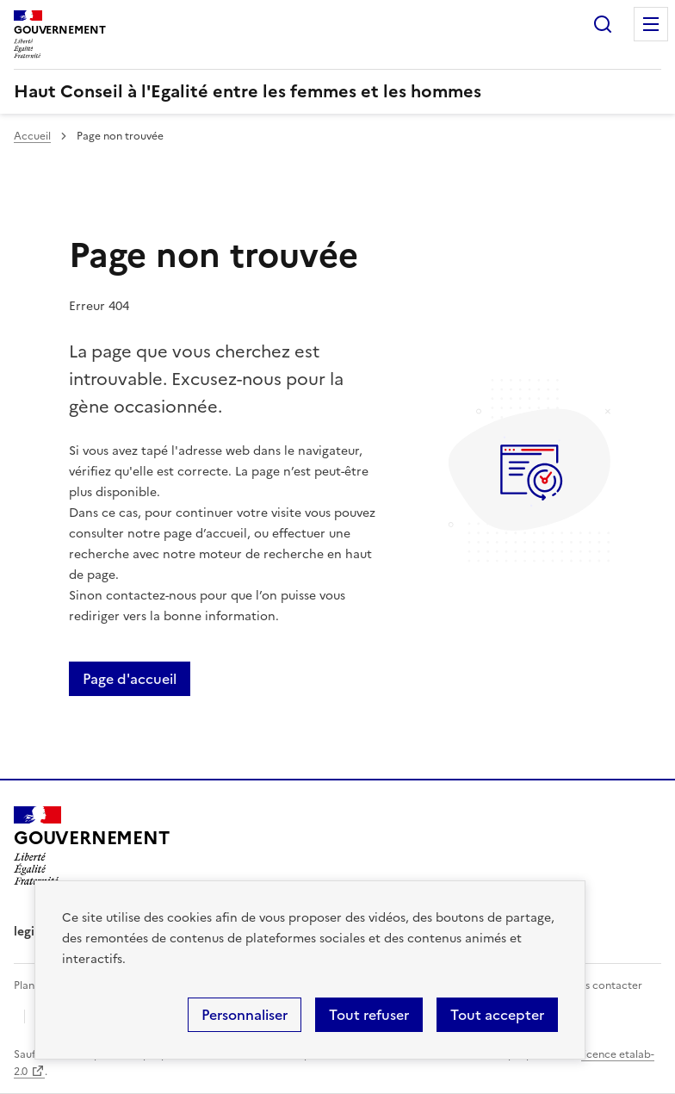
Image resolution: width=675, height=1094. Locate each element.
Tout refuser (369, 1014)
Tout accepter (497, 1014)
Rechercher (602, 24)
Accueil (32, 136)
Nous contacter (603, 985)
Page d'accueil (129, 678)
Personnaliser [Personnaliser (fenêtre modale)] (244, 1014)
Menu (651, 24)
